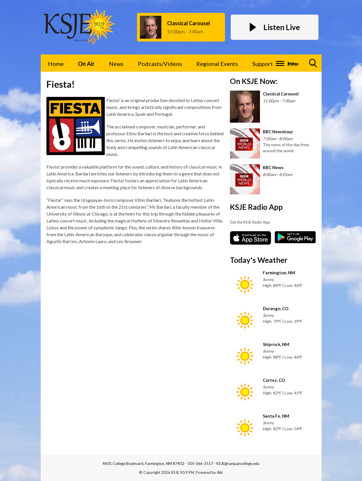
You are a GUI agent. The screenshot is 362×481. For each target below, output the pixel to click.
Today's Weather (258, 260)
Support (262, 63)
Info (292, 63)
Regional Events (217, 63)
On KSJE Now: (253, 81)
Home (56, 63)
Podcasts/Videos (160, 63)
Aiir (219, 472)
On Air (86, 63)
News (116, 63)
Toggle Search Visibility (313, 65)
